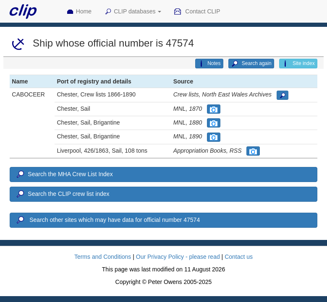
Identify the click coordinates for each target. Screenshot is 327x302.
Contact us (239, 256)
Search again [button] (251, 64)
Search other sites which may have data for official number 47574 (107, 220)
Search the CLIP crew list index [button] (62, 194)
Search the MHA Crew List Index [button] (63, 174)
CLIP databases (132, 12)
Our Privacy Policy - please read (178, 256)
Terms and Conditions (102, 256)
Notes (209, 64)
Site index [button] (298, 64)
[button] (282, 95)
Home (79, 12)
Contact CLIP (197, 12)
